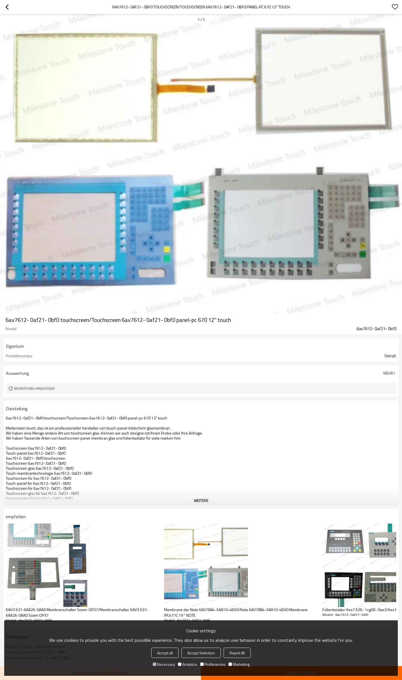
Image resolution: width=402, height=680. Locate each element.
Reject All (237, 653)
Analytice (187, 664)
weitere (201, 500)
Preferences (213, 664)
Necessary (164, 664)
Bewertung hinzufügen (34, 388)
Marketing (239, 664)
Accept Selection (201, 653)
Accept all (165, 653)
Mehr (388, 373)
